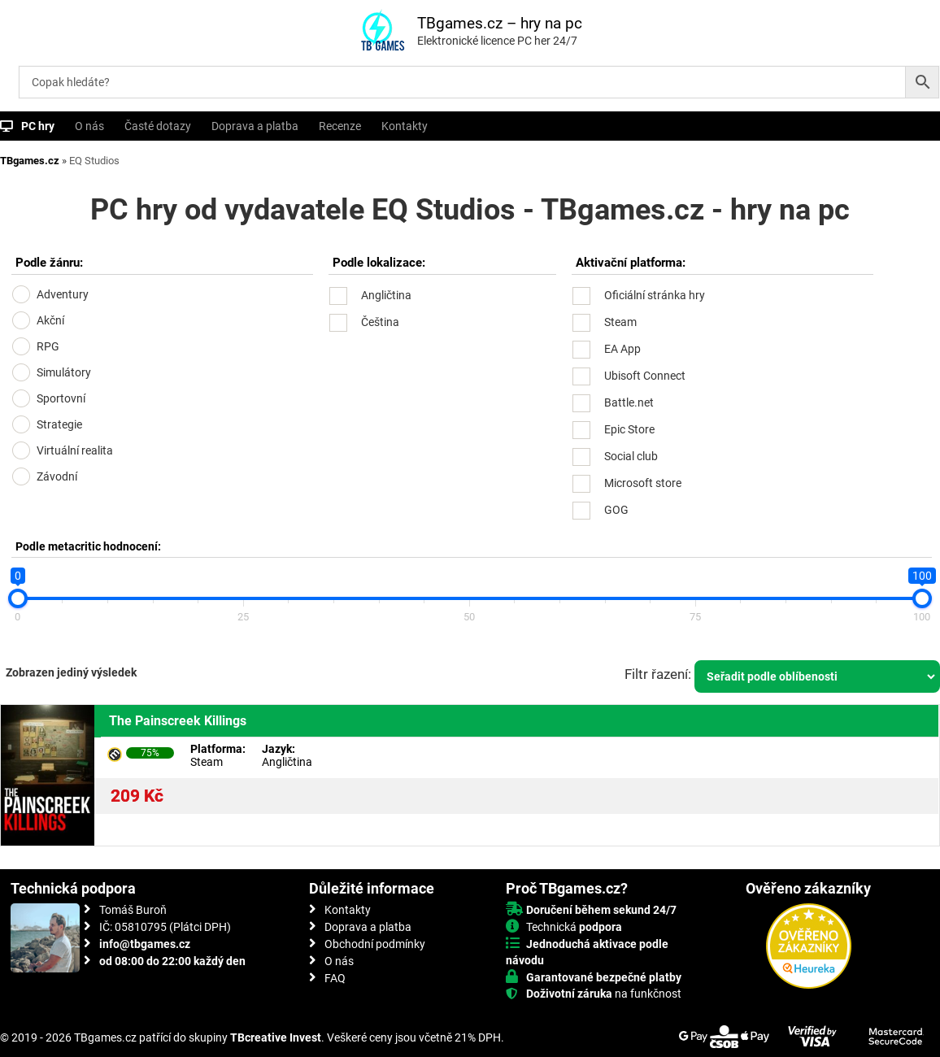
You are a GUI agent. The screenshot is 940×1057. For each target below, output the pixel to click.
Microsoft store (642, 482)
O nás (89, 126)
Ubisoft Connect (644, 375)
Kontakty (404, 126)
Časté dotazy (157, 126)
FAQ (335, 978)
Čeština (380, 321)
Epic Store (629, 429)
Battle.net (629, 402)
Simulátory (64, 372)
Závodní (57, 476)
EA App (622, 348)
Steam (620, 321)
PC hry (37, 126)
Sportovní (61, 398)
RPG (48, 346)
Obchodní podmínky (374, 943)
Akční (50, 320)
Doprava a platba (254, 126)
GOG (616, 509)
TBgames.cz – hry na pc (499, 23)
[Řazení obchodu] (817, 676)
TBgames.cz (29, 160)
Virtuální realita (75, 450)
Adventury (63, 294)
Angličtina (386, 295)
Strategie (59, 424)
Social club (631, 456)
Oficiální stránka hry (654, 295)
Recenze (340, 126)
